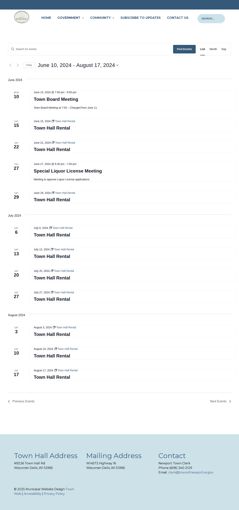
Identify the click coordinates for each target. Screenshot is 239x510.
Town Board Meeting (56, 99)
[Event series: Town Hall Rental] (63, 121)
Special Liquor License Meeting (68, 170)
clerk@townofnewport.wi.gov (190, 472)
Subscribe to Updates (140, 18)
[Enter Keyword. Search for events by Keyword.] (90, 49)
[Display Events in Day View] (224, 49)
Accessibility (32, 494)
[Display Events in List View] (202, 49)
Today (29, 65)
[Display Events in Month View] (213, 49)
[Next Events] (17, 65)
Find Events (184, 49)
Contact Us (177, 18)
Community (101, 18)
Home (46, 18)
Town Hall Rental (52, 127)
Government (69, 18)
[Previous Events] (10, 65)
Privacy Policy (54, 494)
